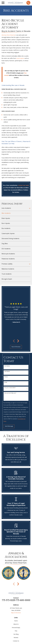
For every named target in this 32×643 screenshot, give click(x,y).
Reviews (16, 638)
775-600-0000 (23, 600)
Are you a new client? (10, 388)
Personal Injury (16, 628)
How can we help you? (10, 393)
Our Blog (16, 634)
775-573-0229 (8, 600)
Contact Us (16, 641)
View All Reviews (15, 347)
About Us (16, 624)
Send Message (9, 426)
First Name (7, 366)
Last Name (7, 371)
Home (16, 621)
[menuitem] (15, 208)
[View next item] (18, 340)
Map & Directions (16, 613)
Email (5, 382)
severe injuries (20, 58)
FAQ (16, 631)
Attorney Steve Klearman (8, 35)
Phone (6, 377)
